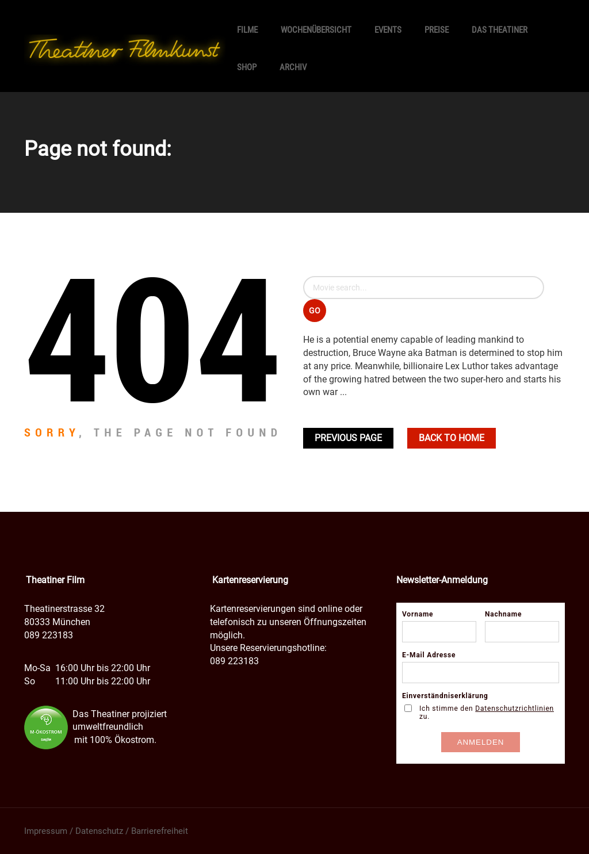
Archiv (293, 67)
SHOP (247, 67)
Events (387, 30)
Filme (247, 30)
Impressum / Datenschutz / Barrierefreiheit (106, 831)
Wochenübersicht (316, 30)
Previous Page (348, 437)
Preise (436, 30)
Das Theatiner (499, 30)
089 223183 (48, 635)
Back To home (451, 437)
